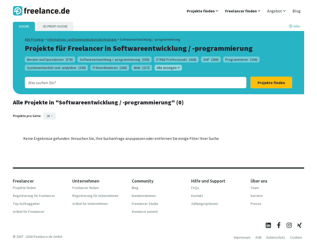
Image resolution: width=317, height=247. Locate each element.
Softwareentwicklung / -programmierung (114, 59)
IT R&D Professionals (176, 59)
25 (48, 116)
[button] (202, 11)
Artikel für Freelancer (28, 211)
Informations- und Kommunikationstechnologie (82, 39)
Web (142, 67)
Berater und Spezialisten (50, 59)
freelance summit (145, 211)
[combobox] (125, 82)
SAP (210, 59)
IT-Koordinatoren (110, 67)
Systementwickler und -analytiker (56, 67)
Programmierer (241, 59)
